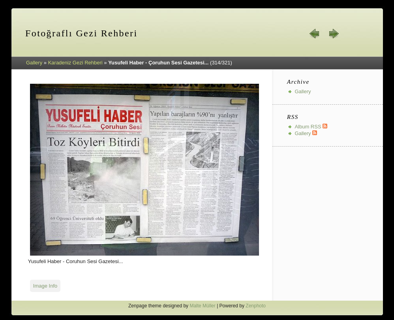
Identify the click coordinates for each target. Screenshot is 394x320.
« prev (314, 33)
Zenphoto (256, 306)
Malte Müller (202, 306)
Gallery (34, 63)
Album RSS (311, 127)
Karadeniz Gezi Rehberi (75, 63)
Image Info (45, 286)
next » (333, 33)
